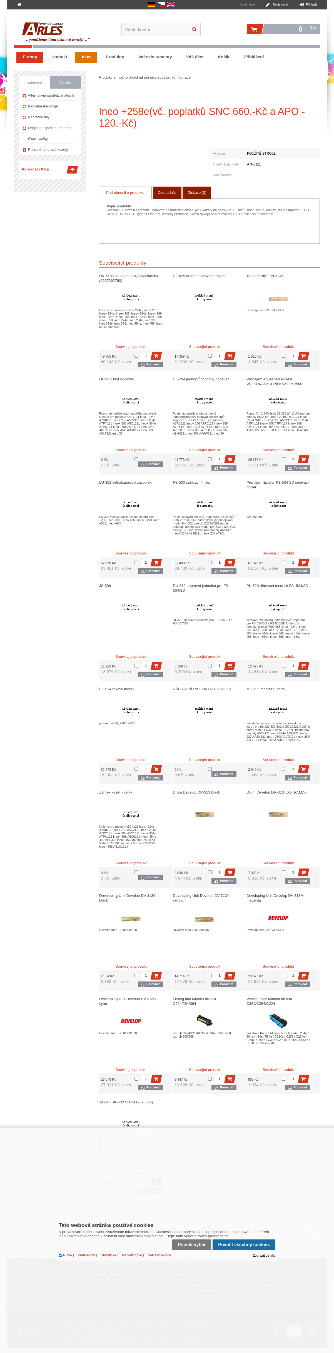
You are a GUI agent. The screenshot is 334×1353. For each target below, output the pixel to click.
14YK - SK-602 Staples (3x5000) (126, 1102)
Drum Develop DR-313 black (196, 792)
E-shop (30, 56)
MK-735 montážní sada (265, 689)
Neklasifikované (159, 1255)
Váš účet (195, 56)
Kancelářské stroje (43, 106)
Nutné (67, 1255)
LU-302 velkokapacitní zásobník (125, 482)
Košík (224, 56)
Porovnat (153, 364)
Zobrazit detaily (264, 1255)
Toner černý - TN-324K (265, 276)
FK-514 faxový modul (116, 689)
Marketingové (132, 1255)
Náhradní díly (39, 117)
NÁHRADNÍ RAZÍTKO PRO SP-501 (202, 689)
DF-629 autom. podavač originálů (200, 276)
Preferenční (86, 1255)
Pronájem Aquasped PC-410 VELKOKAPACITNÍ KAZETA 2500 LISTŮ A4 (274, 384)
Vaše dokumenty (155, 56)
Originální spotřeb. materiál (50, 128)
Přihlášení (253, 56)
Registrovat (280, 4)
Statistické (108, 1255)
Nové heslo (247, 4)
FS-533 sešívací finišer (191, 482)
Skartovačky (38, 139)
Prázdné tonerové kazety (48, 149)
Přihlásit (311, 4)
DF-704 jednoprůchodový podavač (201, 379)
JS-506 (105, 586)
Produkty (115, 56)
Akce (86, 56)
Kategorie (34, 82)
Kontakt (59, 56)
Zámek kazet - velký (115, 792)
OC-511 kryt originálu (116, 379)
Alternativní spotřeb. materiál (51, 95)
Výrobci (65, 82)
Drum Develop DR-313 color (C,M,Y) (276, 792)
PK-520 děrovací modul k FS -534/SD (277, 586)
